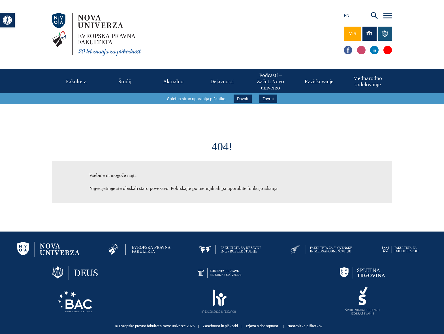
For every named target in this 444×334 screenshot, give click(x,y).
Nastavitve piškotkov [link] (305, 325)
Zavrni (268, 98)
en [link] (346, 15)
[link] (7, 20)
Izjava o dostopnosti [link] (263, 325)
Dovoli (242, 98)
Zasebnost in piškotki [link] (221, 325)
